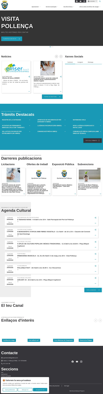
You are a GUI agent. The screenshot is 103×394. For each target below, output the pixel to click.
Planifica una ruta (9, 38)
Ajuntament (4, 374)
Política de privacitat (54, 386)
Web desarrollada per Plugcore (76, 391)
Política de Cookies (16, 385)
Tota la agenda (91, 290)
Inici (2, 372)
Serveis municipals (6, 376)
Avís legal (66, 386)
